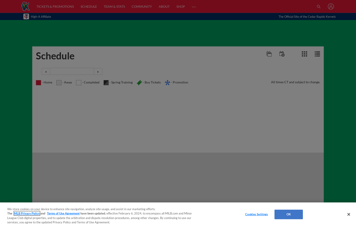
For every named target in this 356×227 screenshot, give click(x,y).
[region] (178, 214)
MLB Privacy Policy (27, 213)
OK (289, 214)
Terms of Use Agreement (63, 213)
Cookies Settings (256, 214)
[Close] (349, 214)
